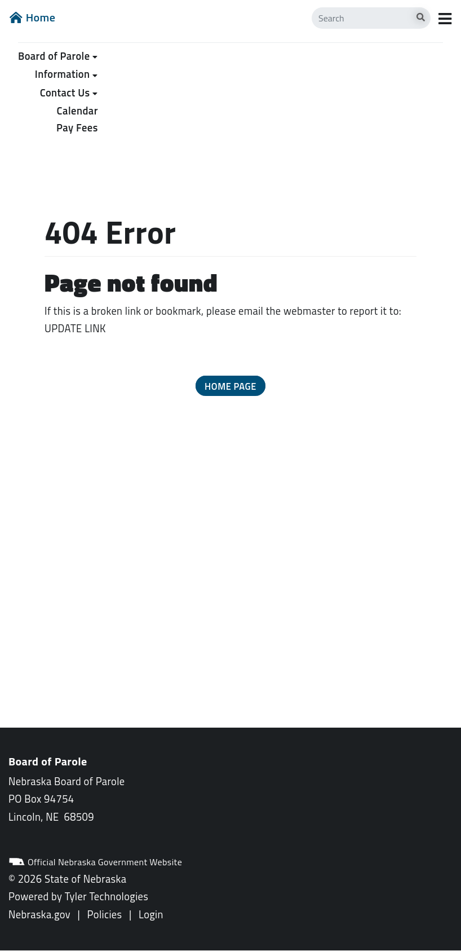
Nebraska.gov (39, 914)
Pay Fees (77, 127)
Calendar (77, 110)
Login (151, 914)
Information (62, 74)
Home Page (230, 386)
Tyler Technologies (107, 896)
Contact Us (65, 92)
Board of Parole (54, 56)
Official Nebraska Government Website (95, 862)
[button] (230, 386)
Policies (104, 914)
